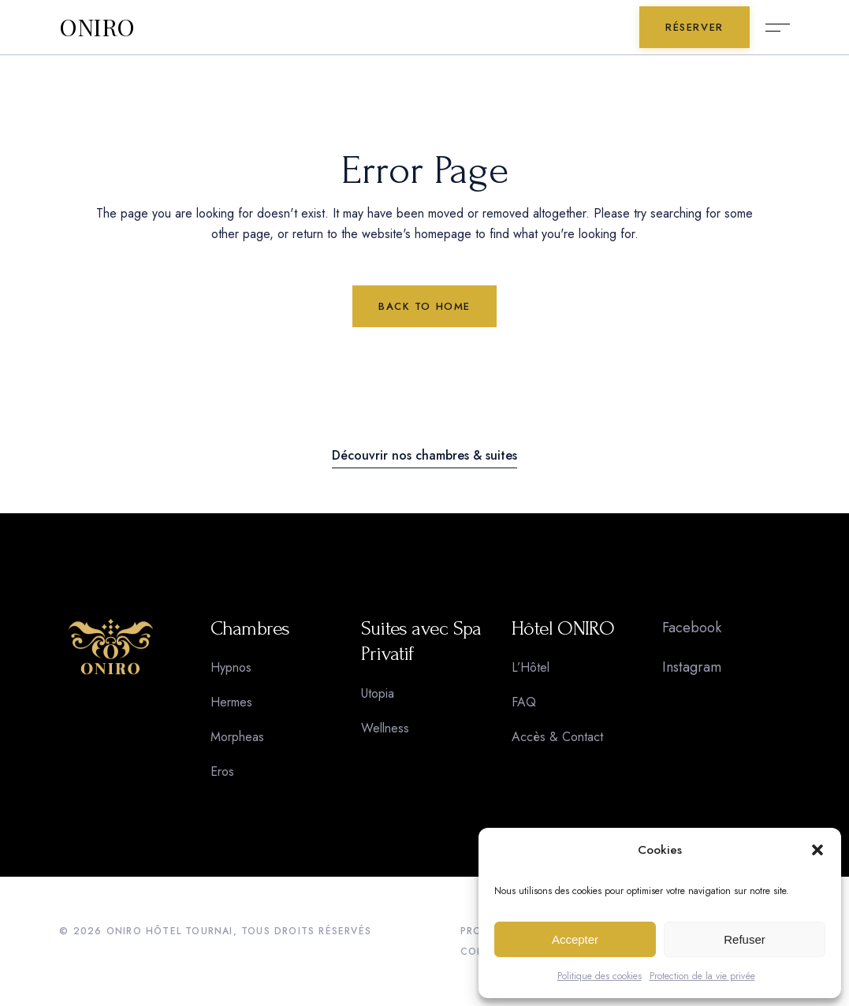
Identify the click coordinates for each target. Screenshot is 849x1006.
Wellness (385, 728)
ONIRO (96, 27)
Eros (222, 771)
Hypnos (230, 667)
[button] (817, 850)
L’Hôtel (530, 667)
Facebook (691, 627)
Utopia (377, 693)
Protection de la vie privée (702, 976)
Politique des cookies (599, 976)
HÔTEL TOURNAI (189, 931)
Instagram (691, 667)
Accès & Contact (557, 737)
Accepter (575, 939)
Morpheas (237, 737)
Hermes (231, 702)
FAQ (524, 702)
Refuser (744, 939)
